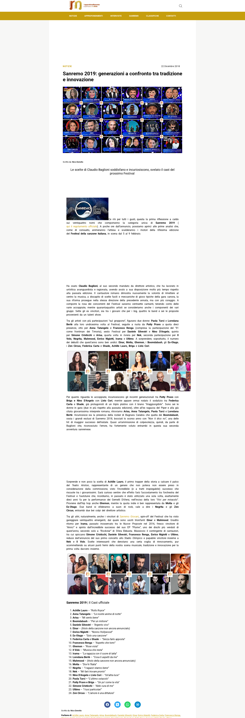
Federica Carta (157, 715)
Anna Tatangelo (91, 715)
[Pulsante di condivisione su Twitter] (117, 704)
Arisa (101, 715)
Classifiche (152, 16)
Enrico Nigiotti (144, 715)
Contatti (171, 16)
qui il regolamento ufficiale (81, 226)
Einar (135, 715)
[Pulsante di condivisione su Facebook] (107, 704)
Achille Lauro (78, 715)
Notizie (73, 16)
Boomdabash (111, 715)
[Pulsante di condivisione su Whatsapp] (127, 704)
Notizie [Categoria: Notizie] (67, 66)
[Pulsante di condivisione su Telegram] (138, 704)
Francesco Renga (172, 715)
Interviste (116, 16)
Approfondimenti (93, 16)
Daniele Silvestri (125, 715)
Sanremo (134, 16)
